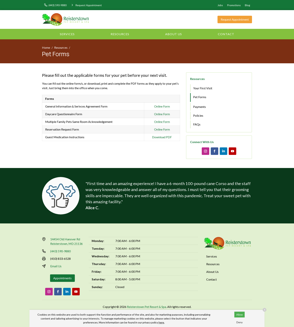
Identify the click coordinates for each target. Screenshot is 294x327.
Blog (247, 5)
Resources (120, 34)
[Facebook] (214, 151)
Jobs (220, 5)
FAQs (196, 124)
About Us (173, 34)
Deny (239, 322)
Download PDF (162, 137)
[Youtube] (232, 151)
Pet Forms (199, 97)
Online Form (162, 106)
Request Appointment (235, 19)
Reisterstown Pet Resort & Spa (146, 306)
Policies (198, 115)
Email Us (56, 266)
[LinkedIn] (223, 151)
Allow (239, 314)
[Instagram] (205, 151)
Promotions (234, 5)
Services (67, 34)
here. (162, 322)
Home (46, 47)
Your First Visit (202, 88)
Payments (199, 106)
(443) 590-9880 (60, 251)
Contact (226, 34)
